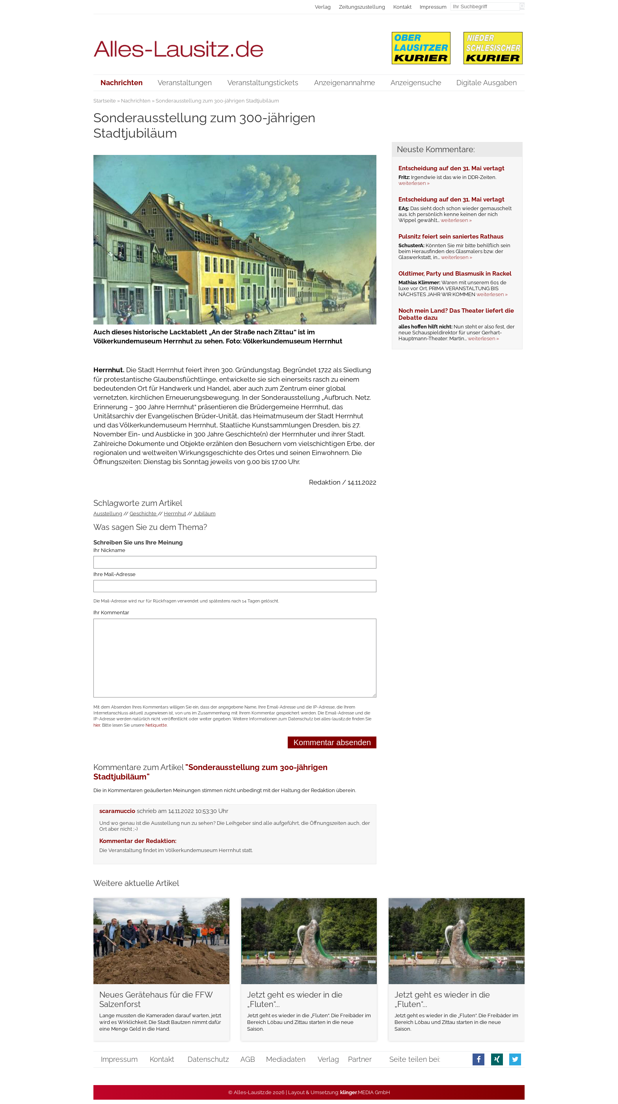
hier (96, 725)
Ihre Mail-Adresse (114, 574)
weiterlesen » (414, 183)
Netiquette (156, 725)
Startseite (104, 101)
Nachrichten (136, 101)
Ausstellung (107, 514)
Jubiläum (205, 514)
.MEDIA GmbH (365, 1092)
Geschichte (144, 514)
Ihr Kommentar (111, 612)
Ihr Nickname (109, 550)
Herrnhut (175, 514)
